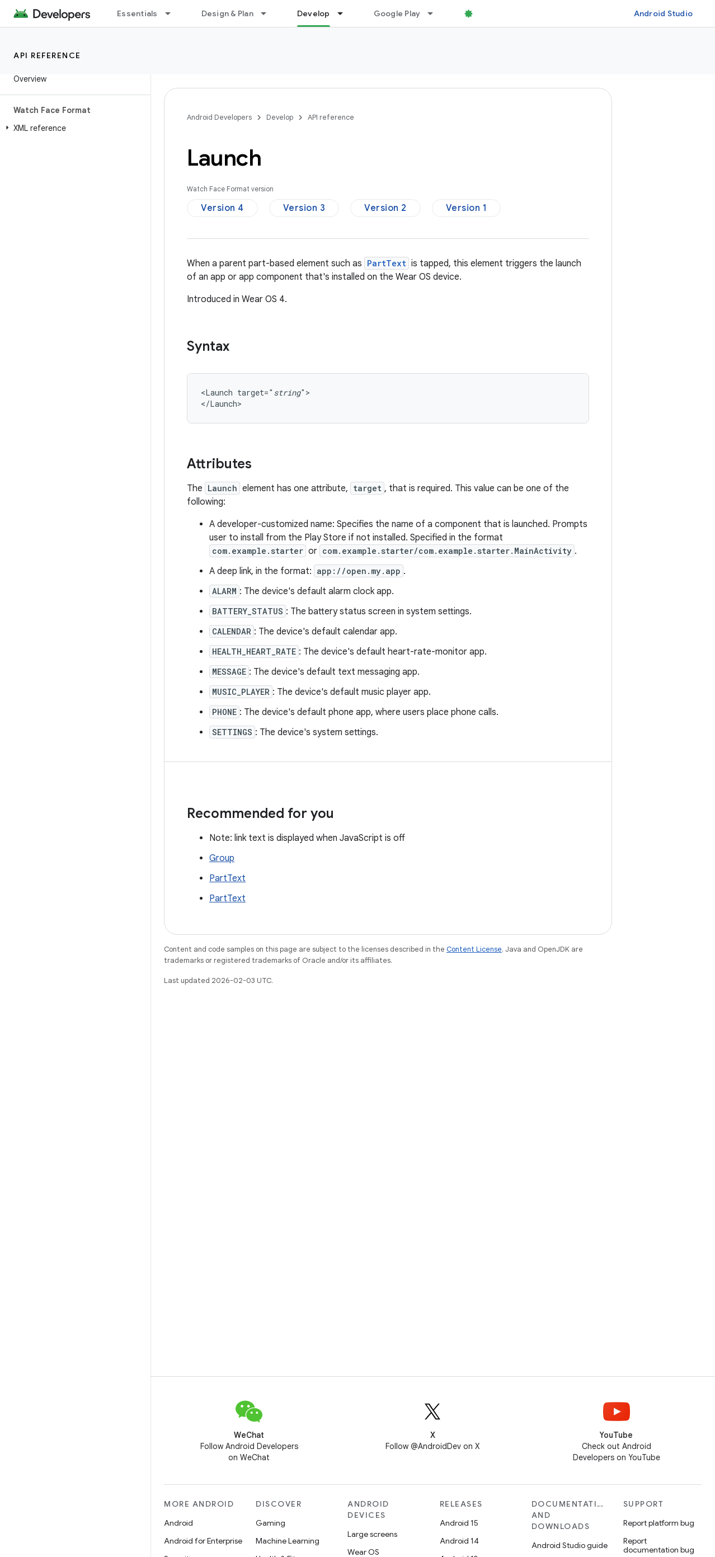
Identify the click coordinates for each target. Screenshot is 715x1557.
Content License (474, 949)
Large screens (372, 1534)
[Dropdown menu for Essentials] (173, 13)
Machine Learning (287, 1541)
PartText (227, 878)
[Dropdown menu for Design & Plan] (268, 13)
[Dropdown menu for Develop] (345, 13)
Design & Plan (227, 13)
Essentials (137, 13)
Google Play (397, 13)
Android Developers (219, 117)
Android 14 (459, 1541)
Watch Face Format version (230, 189)
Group (221, 858)
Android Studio (663, 13)
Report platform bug (658, 1523)
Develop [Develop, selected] (313, 13)
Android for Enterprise (203, 1541)
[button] (73, 128)
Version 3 (304, 208)
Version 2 (385, 208)
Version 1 (466, 208)
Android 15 (459, 1523)
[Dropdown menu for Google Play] (435, 13)
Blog (485, 13)
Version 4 (222, 208)
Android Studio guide (569, 1545)
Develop (279, 117)
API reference (47, 55)
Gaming (270, 1523)
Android (178, 1523)
